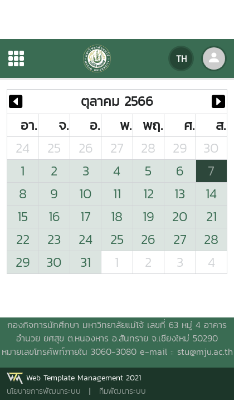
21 (211, 216)
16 (54, 216)
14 (211, 193)
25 (54, 148)
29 (180, 148)
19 (148, 216)
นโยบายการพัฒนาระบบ (44, 391)
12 (148, 193)
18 (117, 216)
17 (85, 216)
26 (86, 148)
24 (23, 148)
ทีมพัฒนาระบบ (122, 391)
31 (85, 262)
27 (117, 148)
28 (148, 148)
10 (85, 193)
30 (211, 148)
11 (117, 193)
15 (22, 216)
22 (23, 239)
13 (179, 193)
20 (180, 216)
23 (54, 239)
